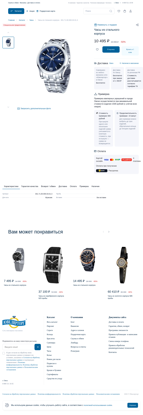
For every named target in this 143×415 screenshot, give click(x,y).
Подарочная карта (45, 11)
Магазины (23, 3)
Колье (49, 356)
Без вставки (101, 198)
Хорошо (132, 405)
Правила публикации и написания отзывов (123, 336)
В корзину (111, 49)
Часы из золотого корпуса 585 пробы (121, 297)
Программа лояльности (118, 331)
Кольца (50, 335)
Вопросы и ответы (78, 348)
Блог (73, 323)
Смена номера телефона (119, 342)
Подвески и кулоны (51, 365)
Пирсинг (50, 327)
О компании (72, 3)
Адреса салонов (77, 331)
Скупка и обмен (13, 3)
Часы (49, 352)
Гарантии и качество (83, 3)
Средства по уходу (54, 380)
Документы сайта (117, 318)
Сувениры (51, 344)
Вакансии (75, 327)
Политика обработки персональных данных (78, 395)
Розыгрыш (75, 352)
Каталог (51, 318)
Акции (30, 11)
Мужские (48, 198)
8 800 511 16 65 (127, 3)
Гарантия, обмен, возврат (119, 327)
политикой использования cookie (98, 405)
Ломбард (74, 344)
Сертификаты (52, 375)
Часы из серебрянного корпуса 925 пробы (52, 297)
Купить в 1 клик (130, 51)
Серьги (50, 331)
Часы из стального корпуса (16, 286)
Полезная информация (97, 3)
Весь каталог (52, 323)
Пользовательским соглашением (108, 395)
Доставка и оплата (33, 3)
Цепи (49, 348)
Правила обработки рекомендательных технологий (121, 347)
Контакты (108, 3)
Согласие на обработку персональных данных (19, 395)
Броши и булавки (54, 371)
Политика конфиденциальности (49, 395)
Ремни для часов (53, 360)
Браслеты (51, 340)
